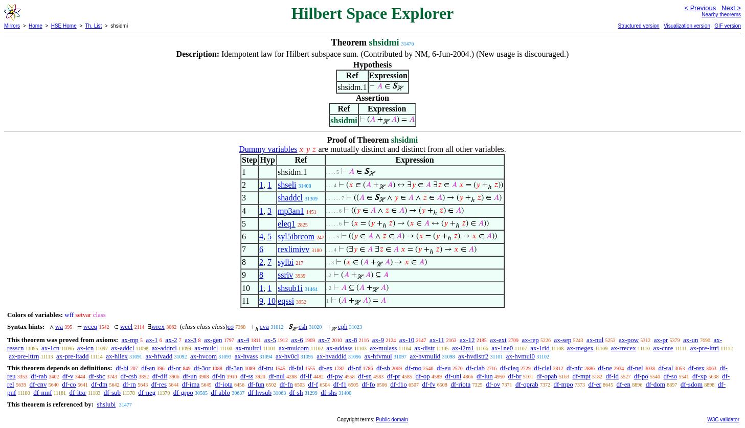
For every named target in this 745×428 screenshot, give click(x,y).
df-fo (368, 384)
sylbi (286, 262)
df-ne (605, 368)
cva (264, 326)
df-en (623, 384)
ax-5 (270, 340)
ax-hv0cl (287, 356)
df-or (174, 368)
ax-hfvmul (378, 356)
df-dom (655, 384)
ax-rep (530, 340)
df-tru (266, 368)
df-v (68, 376)
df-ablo (220, 392)
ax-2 (171, 340)
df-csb (129, 376)
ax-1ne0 (502, 348)
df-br (515, 376)
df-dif (160, 376)
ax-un (690, 340)
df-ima (191, 384)
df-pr (393, 376)
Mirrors (12, 26)
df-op (423, 376)
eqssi (286, 301)
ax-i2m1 (463, 348)
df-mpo (563, 384)
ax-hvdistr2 (473, 356)
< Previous (700, 8)
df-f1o (398, 384)
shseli (287, 185)
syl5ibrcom (296, 236)
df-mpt (581, 376)
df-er (594, 384)
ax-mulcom (294, 348)
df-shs (329, 392)
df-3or (202, 368)
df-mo (413, 368)
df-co (69, 384)
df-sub (112, 392)
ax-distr (424, 348)
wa (59, 326)
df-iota (224, 384)
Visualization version (687, 26)
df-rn (129, 384)
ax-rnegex (580, 348)
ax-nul (594, 340)
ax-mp (130, 340)
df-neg (146, 392)
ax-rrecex (623, 348)
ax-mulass (383, 348)
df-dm (99, 384)
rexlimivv (293, 249)
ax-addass (339, 348)
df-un (190, 376)
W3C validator (723, 419)
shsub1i (290, 288)
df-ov (493, 384)
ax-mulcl (206, 348)
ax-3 (190, 340)
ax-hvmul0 (520, 356)
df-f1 (340, 384)
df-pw (335, 376)
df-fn (286, 384)
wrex (158, 326)
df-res (159, 384)
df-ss (246, 376)
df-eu (443, 368)
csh (303, 326)
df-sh (296, 392)
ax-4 (243, 340)
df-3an (234, 368)
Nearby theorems (721, 14)
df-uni (453, 376)
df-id (612, 376)
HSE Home (64, 26)
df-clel (542, 368)
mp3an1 (291, 211)
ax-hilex (117, 356)
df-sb (383, 368)
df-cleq (509, 368)
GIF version (727, 26)
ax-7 (324, 340)
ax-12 (467, 340)
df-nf (354, 368)
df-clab (475, 368)
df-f (313, 384)
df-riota (460, 384)
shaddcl (290, 197)
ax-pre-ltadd (72, 356)
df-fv (429, 384)
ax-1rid (540, 348)
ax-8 (351, 340)
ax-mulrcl (248, 348)
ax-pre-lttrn (24, 356)
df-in (218, 376)
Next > (731, 8)
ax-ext (498, 340)
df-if (306, 376)
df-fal (295, 368)
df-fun (256, 384)
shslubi (106, 404)
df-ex (325, 368)
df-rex (696, 368)
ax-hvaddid (331, 356)
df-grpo (183, 392)
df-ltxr (77, 392)
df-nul (276, 376)
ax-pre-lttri (704, 348)
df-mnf (42, 392)
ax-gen (213, 340)
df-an (148, 368)
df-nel (635, 368)
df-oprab (526, 384)
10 (271, 301)
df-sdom (692, 384)
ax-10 (407, 340)
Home (35, 26)
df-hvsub (260, 392)
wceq (90, 326)
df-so (671, 376)
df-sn (365, 376)
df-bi (122, 368)
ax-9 (378, 340)
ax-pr (661, 340)
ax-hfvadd (159, 356)
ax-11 (437, 340)
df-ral (665, 368)
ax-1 (152, 340)
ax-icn (85, 348)
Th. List (93, 26)
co (231, 326)
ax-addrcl (164, 348)
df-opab (546, 376)
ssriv (285, 275)
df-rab (39, 376)
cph (343, 326)
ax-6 (297, 340)
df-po (641, 376)
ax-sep (562, 340)
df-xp (699, 376)
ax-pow (629, 340)
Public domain (392, 419)
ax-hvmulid (425, 356)
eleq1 (287, 223)
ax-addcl (122, 348)
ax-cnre (663, 348)
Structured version (638, 26)
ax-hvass (246, 356)
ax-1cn (50, 348)
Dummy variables (268, 149)
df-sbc (96, 376)
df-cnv (38, 384)
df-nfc (575, 368)
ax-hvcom (203, 356)
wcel (126, 326)
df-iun (485, 376)
